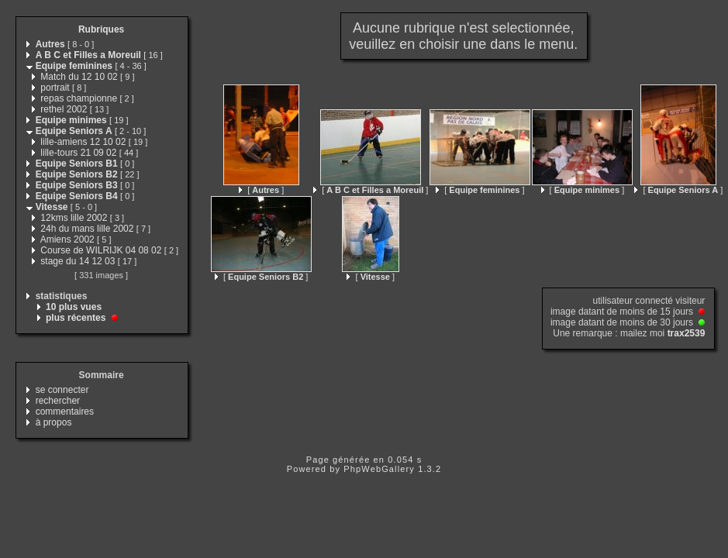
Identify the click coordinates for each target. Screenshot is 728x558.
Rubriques (101, 29)
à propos (54, 422)
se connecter (62, 389)
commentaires (65, 411)
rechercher (58, 400)
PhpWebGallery (379, 469)
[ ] (261, 190)
